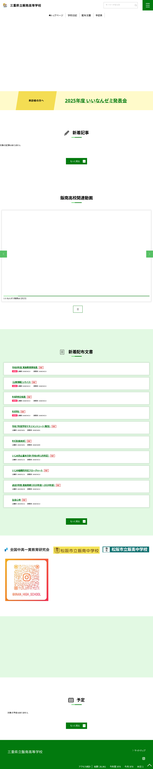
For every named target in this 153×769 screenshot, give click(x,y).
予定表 (98, 15)
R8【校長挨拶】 (19, 440)
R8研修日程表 (19, 396)
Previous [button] (3, 254)
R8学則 (16, 411)
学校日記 (72, 15)
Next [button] (149, 254)
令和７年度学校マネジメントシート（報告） (31, 426)
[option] (76, 55)
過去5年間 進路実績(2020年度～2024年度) (33, 485)
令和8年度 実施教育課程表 (25, 367)
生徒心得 (16, 499)
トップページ (57, 15)
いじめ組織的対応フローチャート (27, 470)
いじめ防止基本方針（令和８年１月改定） (30, 455)
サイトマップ (139, 750)
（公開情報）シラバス (21, 382)
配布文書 (86, 15)
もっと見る (75, 161)
